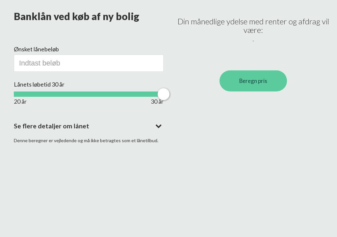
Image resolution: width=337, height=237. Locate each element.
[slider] (163, 94)
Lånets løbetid (39, 84)
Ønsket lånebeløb (36, 49)
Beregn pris (253, 80)
